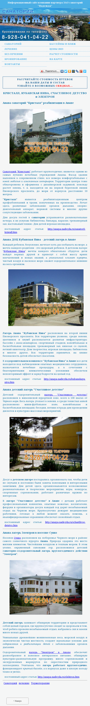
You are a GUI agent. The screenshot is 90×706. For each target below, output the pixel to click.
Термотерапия (40, 683)
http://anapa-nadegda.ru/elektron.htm (58, 676)
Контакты (12, 64)
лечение (24, 683)
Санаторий (13, 43)
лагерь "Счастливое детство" (65, 394)
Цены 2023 (56, 49)
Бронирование (16, 59)
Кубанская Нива (14, 251)
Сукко (17, 537)
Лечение (11, 49)
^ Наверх (17, 701)
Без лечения (14, 54)
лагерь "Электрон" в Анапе (50, 652)
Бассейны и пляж (62, 43)
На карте (55, 59)
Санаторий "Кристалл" (16, 171)
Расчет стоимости (63, 54)
